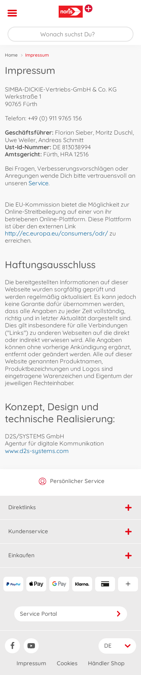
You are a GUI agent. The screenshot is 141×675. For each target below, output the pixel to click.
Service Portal (70, 613)
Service (39, 183)
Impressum (31, 663)
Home (11, 55)
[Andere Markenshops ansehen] (88, 8)
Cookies (67, 663)
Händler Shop (106, 663)
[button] (124, 13)
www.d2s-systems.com (37, 450)
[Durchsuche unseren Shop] (70, 34)
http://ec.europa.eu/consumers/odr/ (56, 233)
